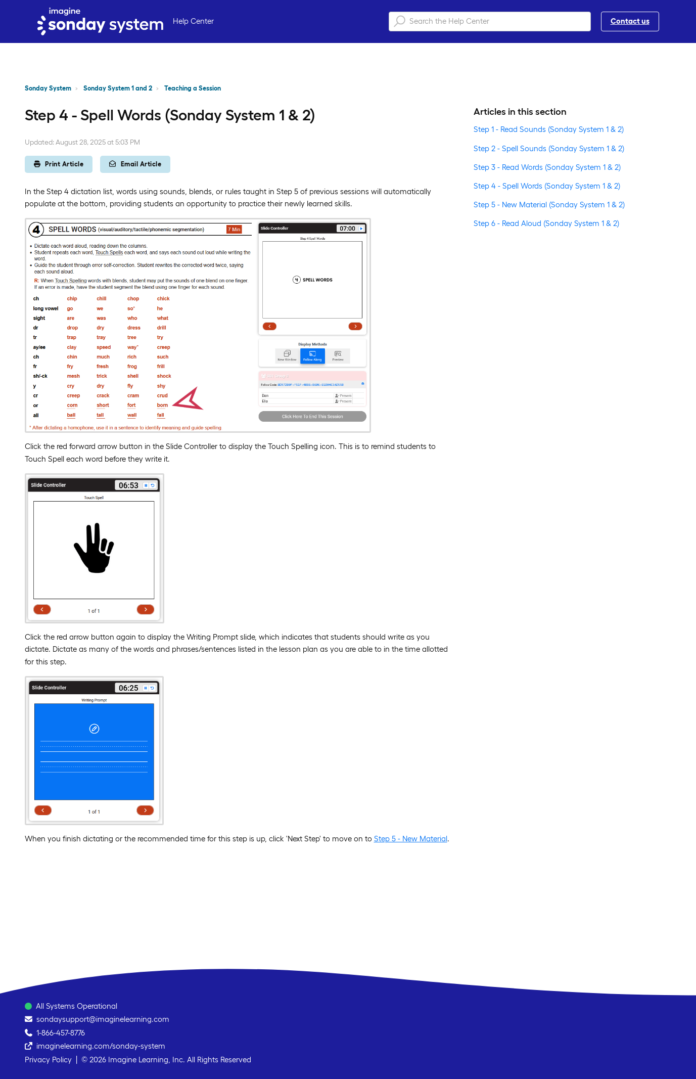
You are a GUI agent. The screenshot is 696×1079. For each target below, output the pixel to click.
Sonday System (48, 88)
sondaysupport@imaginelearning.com (102, 1019)
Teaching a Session (192, 88)
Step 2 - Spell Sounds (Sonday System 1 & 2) (549, 148)
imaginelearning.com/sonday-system (100, 1046)
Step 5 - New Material (410, 838)
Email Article (135, 164)
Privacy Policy (48, 1059)
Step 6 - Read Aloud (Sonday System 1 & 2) (546, 223)
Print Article (59, 164)
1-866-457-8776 (60, 1032)
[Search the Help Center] (490, 21)
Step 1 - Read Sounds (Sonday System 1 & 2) (549, 129)
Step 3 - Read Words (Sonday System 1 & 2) (547, 167)
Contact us (630, 21)
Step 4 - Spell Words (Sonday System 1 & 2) (547, 186)
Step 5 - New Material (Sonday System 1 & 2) (549, 204)
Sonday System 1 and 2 (117, 88)
